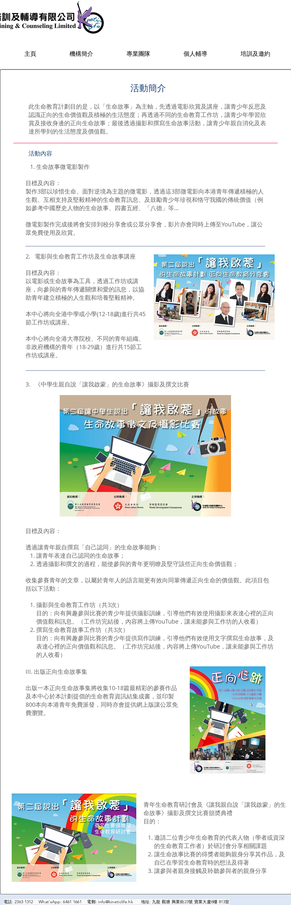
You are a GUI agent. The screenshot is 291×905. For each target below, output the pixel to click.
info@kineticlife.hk (115, 901)
